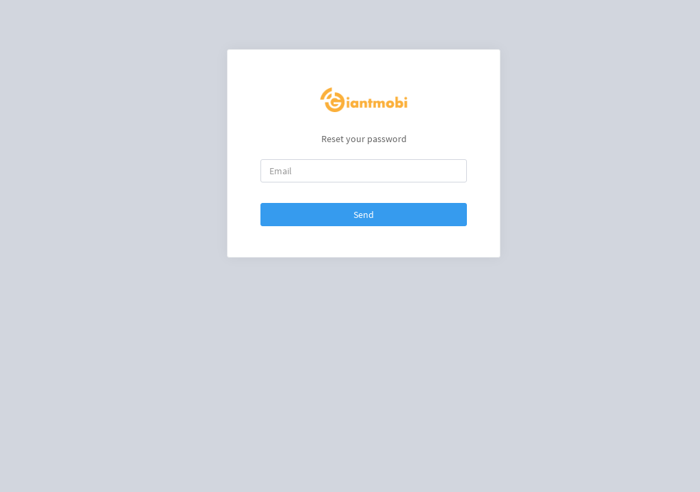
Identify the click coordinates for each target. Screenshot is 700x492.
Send (363, 214)
